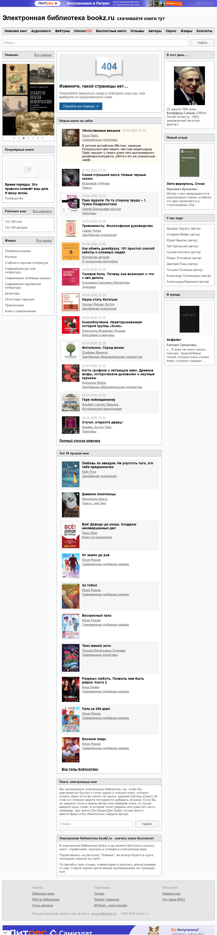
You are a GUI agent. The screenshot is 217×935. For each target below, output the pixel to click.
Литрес (99, 893)
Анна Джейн (90, 687)
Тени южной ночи (96, 646)
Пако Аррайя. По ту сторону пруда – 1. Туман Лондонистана (114, 202)
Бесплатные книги (111, 31)
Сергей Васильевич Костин (101, 209)
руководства (14, 198)
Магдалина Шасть (95, 499)
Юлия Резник (91, 560)
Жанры (186, 31)
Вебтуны (62, 31)
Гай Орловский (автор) (182, 246)
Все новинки (43, 55)
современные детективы (99, 139)
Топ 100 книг (13, 221)
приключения (14, 305)
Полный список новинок (79, 441)
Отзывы (137, 31)
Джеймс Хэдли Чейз (96, 427)
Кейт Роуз (89, 472)
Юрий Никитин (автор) (182, 240)
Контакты (204, 31)
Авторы (155, 31)
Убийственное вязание (101, 130)
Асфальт (174, 340)
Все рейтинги (42, 211)
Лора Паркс (90, 135)
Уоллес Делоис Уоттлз (98, 304)
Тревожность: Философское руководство (117, 226)
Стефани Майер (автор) (183, 234)
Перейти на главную (79, 106)
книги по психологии (97, 537)
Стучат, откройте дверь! (102, 422)
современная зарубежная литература (23, 285)
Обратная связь (43, 893)
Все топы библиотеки (80, 769)
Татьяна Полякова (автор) (184, 270)
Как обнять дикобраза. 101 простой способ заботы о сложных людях (118, 250)
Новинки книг (16, 31)
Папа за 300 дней (96, 709)
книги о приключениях (20, 311)
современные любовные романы (28, 278)
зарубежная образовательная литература (112, 357)
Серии (171, 31)
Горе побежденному (98, 399)
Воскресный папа (96, 615)
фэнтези (11, 257)
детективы (12, 293)
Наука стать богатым (99, 299)
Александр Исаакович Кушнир (104, 331)
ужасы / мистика (94, 503)
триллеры (89, 213)
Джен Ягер (89, 533)
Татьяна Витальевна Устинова (103, 650)
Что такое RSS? (173, 899)
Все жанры (44, 240)
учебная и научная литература (26, 263)
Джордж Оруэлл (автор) (183, 228)
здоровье (89, 287)
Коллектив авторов (95, 257)
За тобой (89, 585)
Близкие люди (94, 739)
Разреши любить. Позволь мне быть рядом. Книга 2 (113, 680)
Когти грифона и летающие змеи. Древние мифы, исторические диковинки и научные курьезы (118, 374)
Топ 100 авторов (16, 227)
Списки (80, 31)
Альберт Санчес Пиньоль (100, 404)
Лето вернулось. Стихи (186, 184)
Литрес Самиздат (106, 899)
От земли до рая (95, 555)
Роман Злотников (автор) (184, 258)
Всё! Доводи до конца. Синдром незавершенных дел (109, 526)
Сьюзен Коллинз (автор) (183, 252)
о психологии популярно (100, 261)
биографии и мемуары (98, 335)
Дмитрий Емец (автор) (182, 264)
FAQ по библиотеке (45, 899)
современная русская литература (20, 270)
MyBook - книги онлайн (110, 905)
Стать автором (42, 905)
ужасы (86, 187)
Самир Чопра (91, 230)
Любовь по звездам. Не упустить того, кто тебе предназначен (117, 465)
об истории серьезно (19, 299)
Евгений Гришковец (181, 345)
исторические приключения (102, 408)
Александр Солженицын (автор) (189, 276)
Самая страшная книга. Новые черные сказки (114, 176)
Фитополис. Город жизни (103, 348)
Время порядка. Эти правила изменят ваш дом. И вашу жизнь (27, 189)
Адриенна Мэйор (94, 382)
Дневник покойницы (99, 494)
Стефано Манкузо (95, 352)
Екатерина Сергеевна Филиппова (106, 282)
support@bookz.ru (103, 913)
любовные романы (18, 251)
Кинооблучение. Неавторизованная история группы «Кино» (112, 324)
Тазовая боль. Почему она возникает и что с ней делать (118, 276)
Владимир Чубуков (95, 183)
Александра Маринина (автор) (188, 281)
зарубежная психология (99, 235)
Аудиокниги (41, 31)
